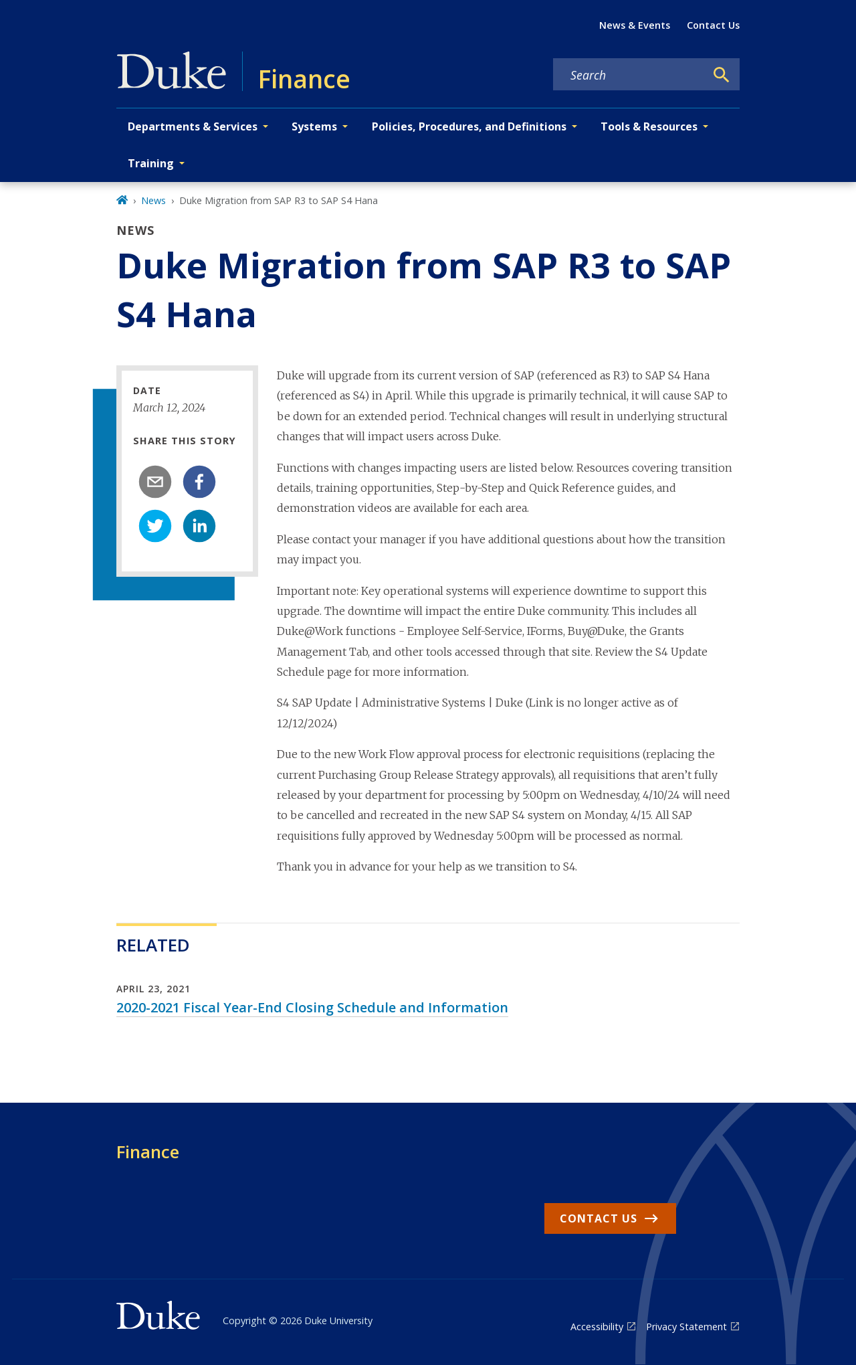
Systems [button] (314, 126)
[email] (155, 481)
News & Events (634, 25)
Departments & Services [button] (192, 126)
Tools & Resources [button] (649, 126)
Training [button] (151, 163)
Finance (147, 1152)
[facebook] (199, 481)
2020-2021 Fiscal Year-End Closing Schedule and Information (312, 1007)
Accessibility (596, 1326)
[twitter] (155, 526)
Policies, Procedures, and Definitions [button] (469, 126)
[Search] (721, 75)
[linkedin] (199, 526)
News (153, 200)
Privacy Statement (686, 1326)
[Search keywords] (629, 75)
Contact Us (713, 25)
